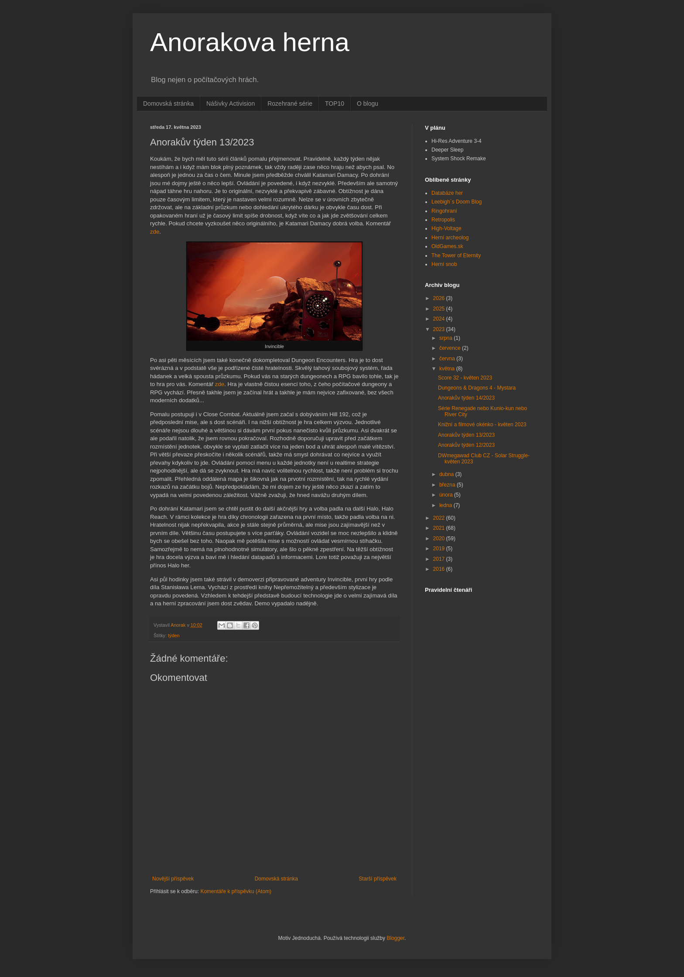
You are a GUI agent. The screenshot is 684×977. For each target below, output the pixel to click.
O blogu (367, 103)
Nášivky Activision (230, 103)
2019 (439, 548)
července (450, 348)
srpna (446, 338)
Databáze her (447, 193)
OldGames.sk (447, 246)
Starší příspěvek (378, 879)
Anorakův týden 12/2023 (466, 445)
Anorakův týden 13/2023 (466, 435)
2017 (439, 559)
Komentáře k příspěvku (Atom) (235, 891)
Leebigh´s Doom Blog (456, 202)
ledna (446, 505)
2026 (439, 298)
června (447, 359)
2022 (439, 518)
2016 (439, 569)
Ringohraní (444, 211)
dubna (447, 474)
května (447, 369)
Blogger (395, 938)
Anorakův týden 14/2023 (466, 398)
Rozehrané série (289, 103)
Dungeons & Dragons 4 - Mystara (477, 388)
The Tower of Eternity (456, 255)
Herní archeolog (450, 238)
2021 (439, 528)
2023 (439, 329)
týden (173, 635)
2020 (439, 538)
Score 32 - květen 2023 (465, 378)
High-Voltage (446, 228)
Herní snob (444, 264)
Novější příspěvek (173, 879)
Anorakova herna (249, 42)
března (448, 485)
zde (154, 231)
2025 (439, 309)
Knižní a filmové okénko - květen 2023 (482, 424)
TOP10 (334, 103)
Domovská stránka (168, 103)
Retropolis (443, 220)
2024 (439, 319)
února (446, 495)
